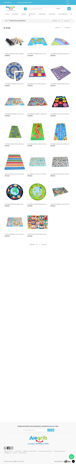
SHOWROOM (17, 451)
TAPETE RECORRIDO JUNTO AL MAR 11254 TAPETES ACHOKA (15, 234)
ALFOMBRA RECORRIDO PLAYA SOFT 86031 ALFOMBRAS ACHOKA (15, 114)
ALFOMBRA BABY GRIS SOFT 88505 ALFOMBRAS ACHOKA (60, 174)
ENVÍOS (15, 453)
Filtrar (7, 28)
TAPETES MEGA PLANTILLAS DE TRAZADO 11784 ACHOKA (15, 174)
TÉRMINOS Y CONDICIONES (29, 451)
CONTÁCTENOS (23, 453)
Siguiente (67, 20)
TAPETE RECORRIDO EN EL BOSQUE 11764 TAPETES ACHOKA (15, 144)
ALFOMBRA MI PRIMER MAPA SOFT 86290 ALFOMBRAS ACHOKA (38, 53)
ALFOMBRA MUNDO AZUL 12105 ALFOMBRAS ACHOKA (60, 144)
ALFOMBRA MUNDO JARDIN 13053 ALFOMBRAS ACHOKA (38, 144)
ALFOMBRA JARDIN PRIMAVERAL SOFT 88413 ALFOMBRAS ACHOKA (38, 204)
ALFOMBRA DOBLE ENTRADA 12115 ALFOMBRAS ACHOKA (60, 83)
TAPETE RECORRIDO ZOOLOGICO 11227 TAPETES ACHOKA (60, 204)
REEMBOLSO (8, 453)
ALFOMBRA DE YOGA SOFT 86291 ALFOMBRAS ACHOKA (60, 114)
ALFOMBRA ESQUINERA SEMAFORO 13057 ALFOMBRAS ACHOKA (60, 53)
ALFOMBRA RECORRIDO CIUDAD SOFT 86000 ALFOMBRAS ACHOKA (38, 114)
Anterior (55, 20)
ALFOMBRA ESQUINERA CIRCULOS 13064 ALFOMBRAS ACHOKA (15, 83)
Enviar (50, 430)
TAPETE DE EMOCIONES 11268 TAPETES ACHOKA (38, 234)
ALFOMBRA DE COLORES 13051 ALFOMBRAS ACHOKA (38, 83)
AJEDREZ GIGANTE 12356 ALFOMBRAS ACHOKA (15, 53)
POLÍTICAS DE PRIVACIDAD (45, 451)
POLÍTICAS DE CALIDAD (59, 451)
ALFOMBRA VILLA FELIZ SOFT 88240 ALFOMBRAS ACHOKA (38, 174)
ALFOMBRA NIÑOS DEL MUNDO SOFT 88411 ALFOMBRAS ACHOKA (15, 204)
